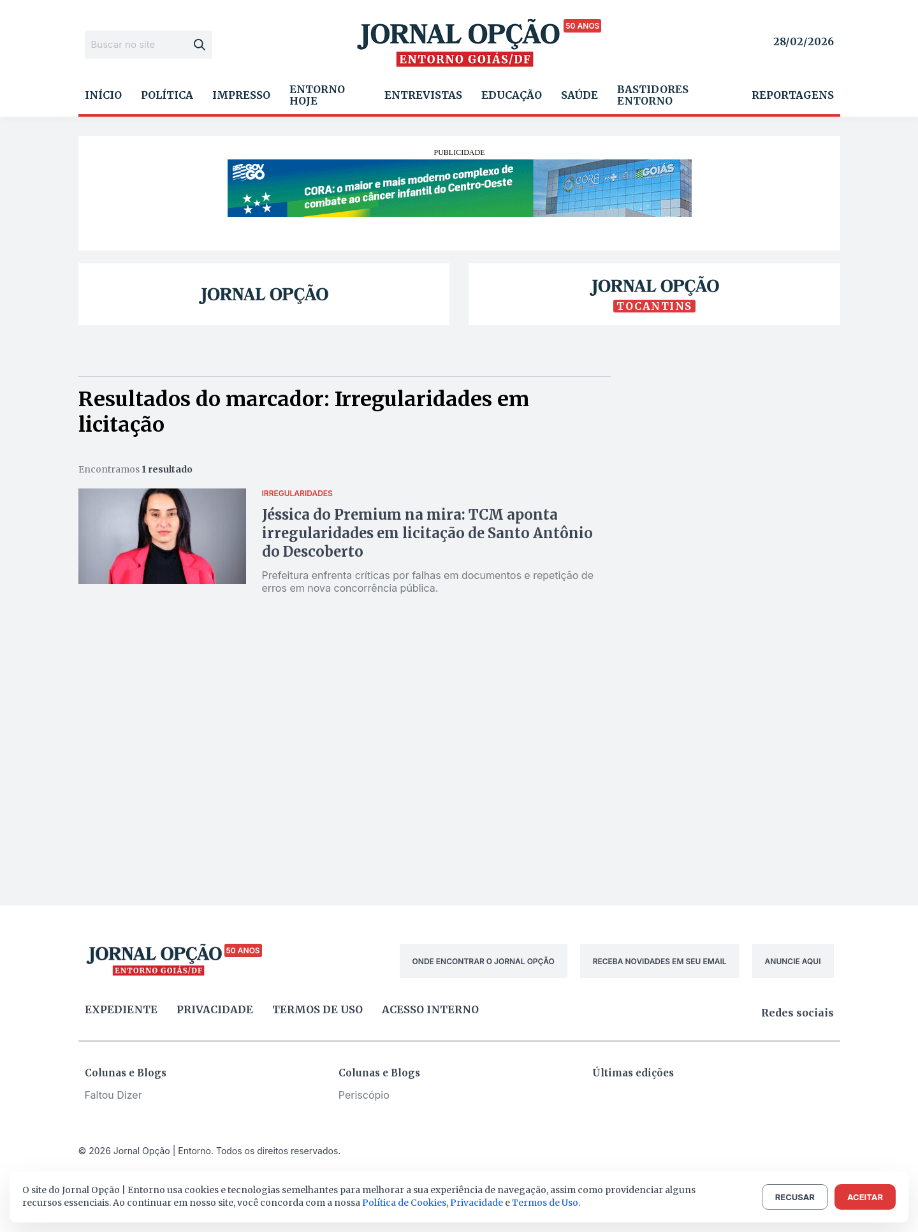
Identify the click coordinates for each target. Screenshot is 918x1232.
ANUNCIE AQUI (793, 961)
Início (103, 95)
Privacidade (215, 1009)
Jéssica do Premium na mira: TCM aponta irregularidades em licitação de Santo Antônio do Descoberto (427, 533)
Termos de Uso (545, 1202)
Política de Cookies (404, 1202)
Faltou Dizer (113, 1095)
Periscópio (364, 1095)
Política (167, 95)
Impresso (241, 95)
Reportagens (793, 95)
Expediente (121, 1009)
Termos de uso (317, 1009)
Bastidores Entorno (652, 95)
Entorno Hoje (317, 95)
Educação (511, 95)
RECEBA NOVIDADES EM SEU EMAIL (660, 961)
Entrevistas (423, 95)
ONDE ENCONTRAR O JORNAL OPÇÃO (483, 961)
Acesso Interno (430, 1009)
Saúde (579, 95)
